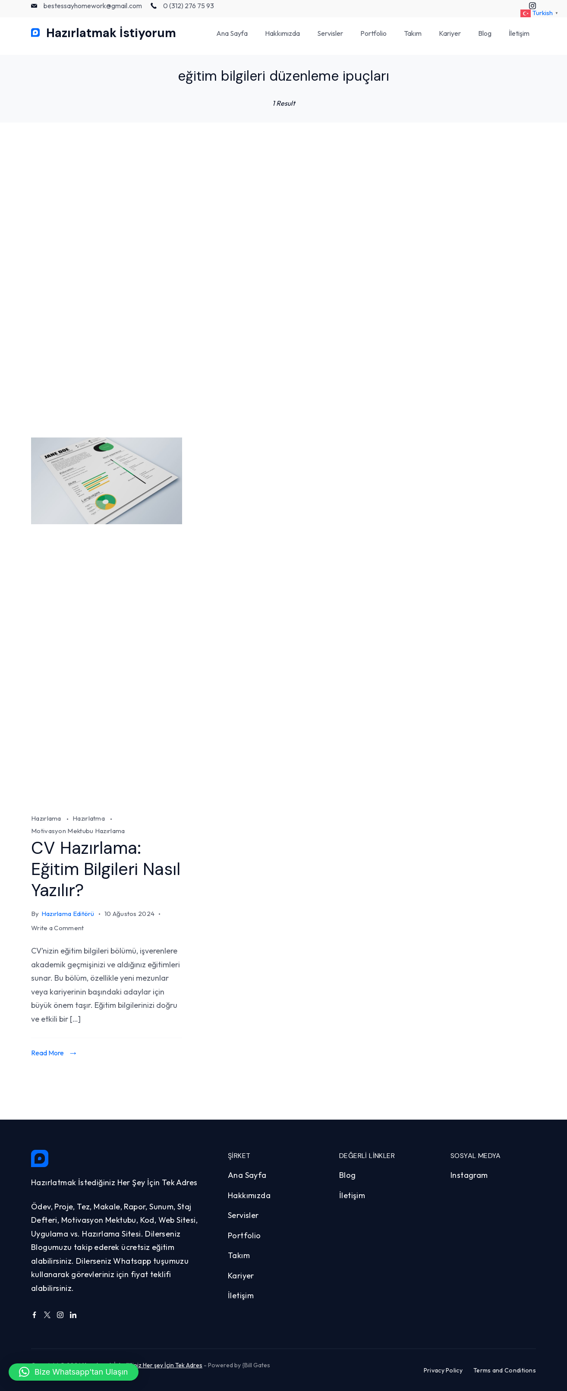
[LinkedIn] (73, 1314)
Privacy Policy (443, 1370)
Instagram (469, 1174)
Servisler (330, 39)
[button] (74, 1372)
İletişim (519, 39)
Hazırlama (47, 818)
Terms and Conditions (504, 1370)
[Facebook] (34, 1314)
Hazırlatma (89, 818)
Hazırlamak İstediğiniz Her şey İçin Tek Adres (142, 1364)
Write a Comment (57, 928)
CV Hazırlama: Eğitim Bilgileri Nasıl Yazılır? (106, 869)
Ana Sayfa (232, 39)
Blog (484, 39)
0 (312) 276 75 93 (188, 11)
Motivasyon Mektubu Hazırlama (78, 831)
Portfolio (373, 39)
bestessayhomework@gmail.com (93, 11)
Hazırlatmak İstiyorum (111, 39)
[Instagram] (60, 1314)
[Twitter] (47, 1314)
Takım (413, 39)
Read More (47, 1052)
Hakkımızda (282, 39)
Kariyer (450, 39)
